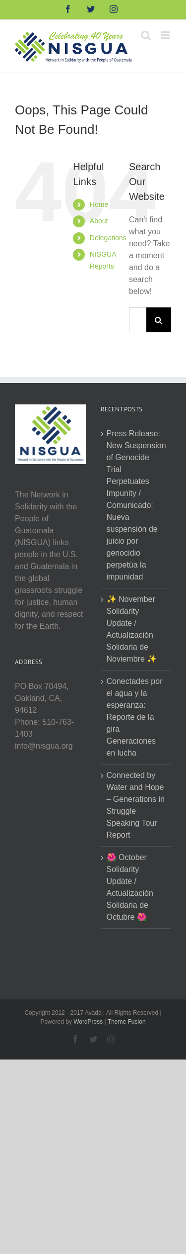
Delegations (108, 238)
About (99, 221)
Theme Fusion (127, 1021)
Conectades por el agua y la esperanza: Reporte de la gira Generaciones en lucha (135, 717)
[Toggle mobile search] (146, 35)
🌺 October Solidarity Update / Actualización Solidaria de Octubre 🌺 (130, 887)
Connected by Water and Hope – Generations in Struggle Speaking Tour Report (136, 805)
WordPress (88, 1021)
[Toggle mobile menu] (166, 35)
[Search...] (137, 319)
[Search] (158, 319)
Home (99, 204)
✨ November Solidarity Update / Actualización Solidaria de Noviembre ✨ (132, 629)
